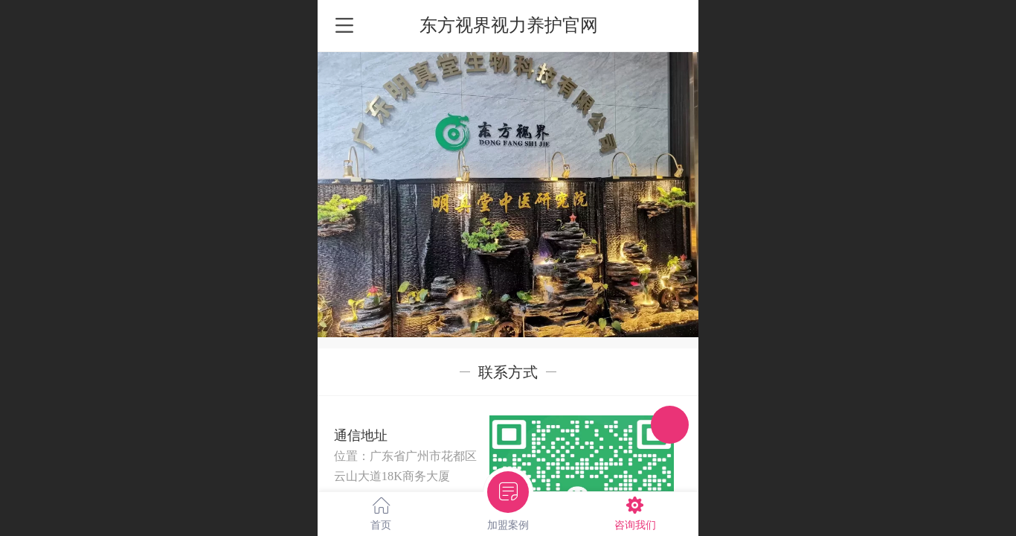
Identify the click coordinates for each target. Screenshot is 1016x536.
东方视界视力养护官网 (508, 25)
